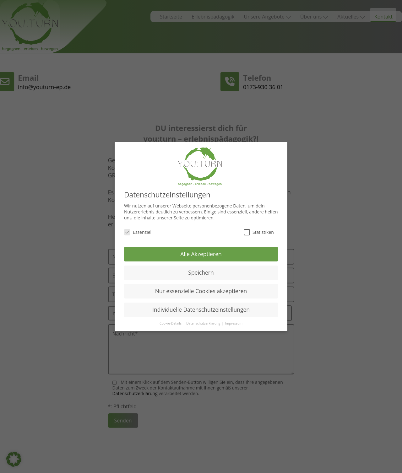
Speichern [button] (201, 270)
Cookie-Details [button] (171, 321)
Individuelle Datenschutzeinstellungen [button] (201, 307)
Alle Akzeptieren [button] (200, 252)
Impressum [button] (233, 321)
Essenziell (138, 230)
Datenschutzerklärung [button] (203, 321)
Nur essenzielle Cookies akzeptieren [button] (201, 289)
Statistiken (259, 230)
